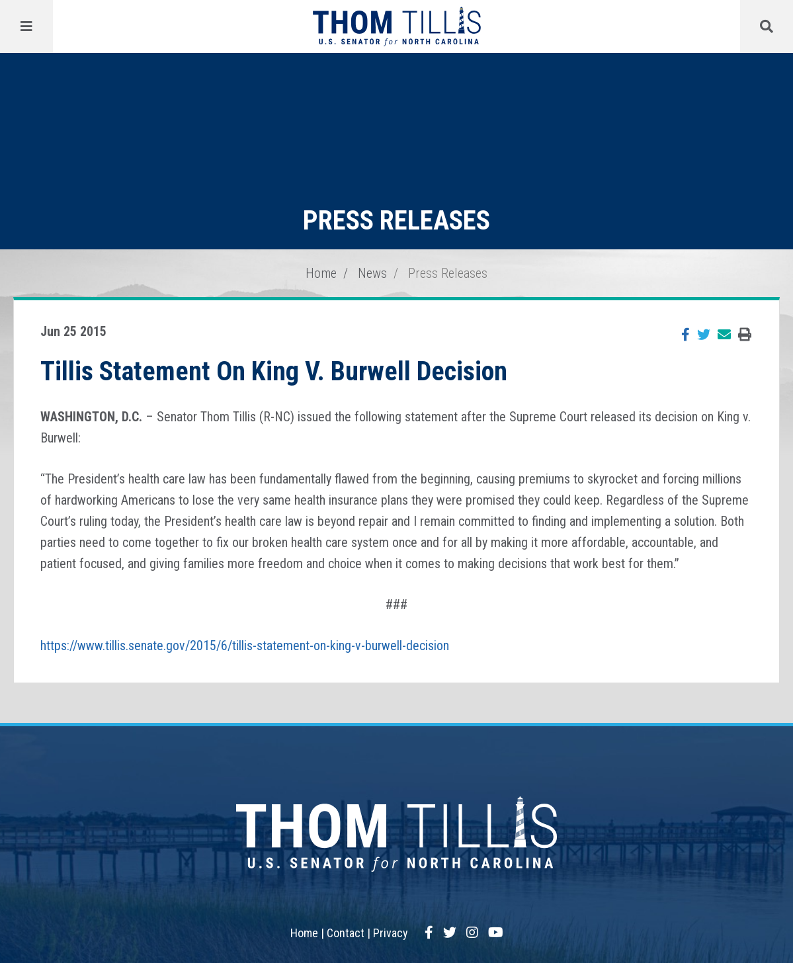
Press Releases (447, 273)
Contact (345, 933)
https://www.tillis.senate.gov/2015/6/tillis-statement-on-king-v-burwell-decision (244, 645)
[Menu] (26, 26)
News (372, 273)
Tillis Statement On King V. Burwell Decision (273, 371)
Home (321, 273)
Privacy (390, 933)
